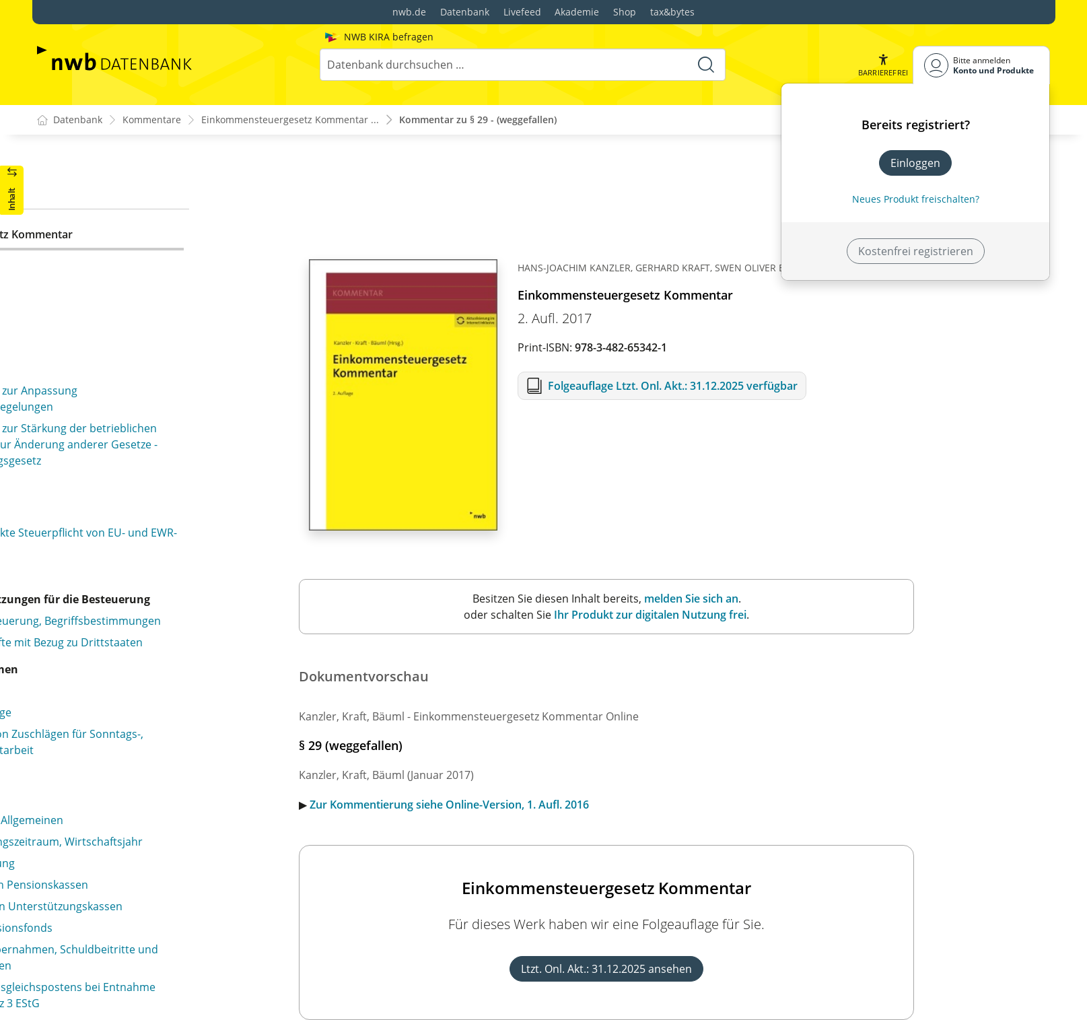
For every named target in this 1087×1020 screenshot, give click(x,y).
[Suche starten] (705, 64)
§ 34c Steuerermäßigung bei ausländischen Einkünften (169, 737)
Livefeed (522, 11)
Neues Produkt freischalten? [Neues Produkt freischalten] (915, 199)
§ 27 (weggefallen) (92, 176)
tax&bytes (672, 11)
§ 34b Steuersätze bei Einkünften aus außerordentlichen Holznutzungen (141, 633)
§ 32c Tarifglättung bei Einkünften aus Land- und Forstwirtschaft (169, 401)
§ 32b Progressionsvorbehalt (121, 372)
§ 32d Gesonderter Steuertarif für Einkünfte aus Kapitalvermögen (168, 439)
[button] (882, 65)
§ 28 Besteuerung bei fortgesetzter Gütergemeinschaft (135, 206)
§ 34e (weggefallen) (107, 832)
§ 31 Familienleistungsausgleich (127, 307)
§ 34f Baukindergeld (122, 939)
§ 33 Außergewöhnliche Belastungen (140, 469)
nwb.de (409, 11)
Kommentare (151, 120)
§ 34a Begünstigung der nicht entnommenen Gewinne (161, 595)
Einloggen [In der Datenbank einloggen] (915, 163)
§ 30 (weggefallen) (92, 257)
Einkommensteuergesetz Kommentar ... (290, 120)
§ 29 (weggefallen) (92, 235)
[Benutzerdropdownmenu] (981, 65)
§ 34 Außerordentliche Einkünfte (129, 566)
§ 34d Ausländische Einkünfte (133, 767)
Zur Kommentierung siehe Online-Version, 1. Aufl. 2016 (586, 805)
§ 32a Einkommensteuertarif (119, 350)
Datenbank (464, 11)
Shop (624, 11)
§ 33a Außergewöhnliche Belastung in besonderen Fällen (175, 498)
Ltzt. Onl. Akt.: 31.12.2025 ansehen (743, 969)
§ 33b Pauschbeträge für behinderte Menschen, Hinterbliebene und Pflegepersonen (168, 536)
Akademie (577, 11)
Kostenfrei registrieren (915, 251)
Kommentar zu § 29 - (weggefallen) (478, 120)
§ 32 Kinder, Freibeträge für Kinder (135, 329)
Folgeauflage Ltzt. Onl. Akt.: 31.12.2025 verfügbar (809, 386)
